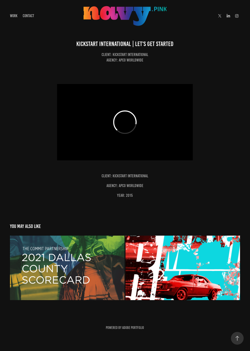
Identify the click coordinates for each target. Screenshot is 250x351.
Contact (28, 16)
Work (13, 16)
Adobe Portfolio (133, 328)
